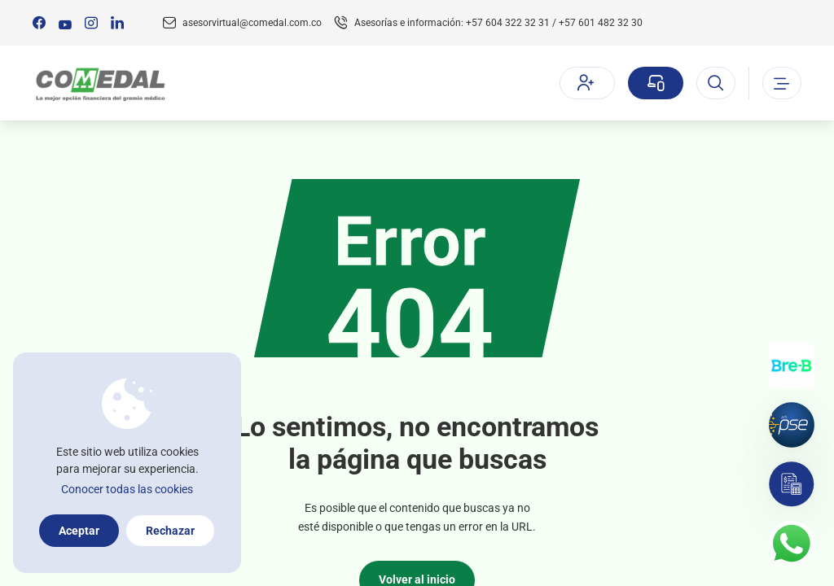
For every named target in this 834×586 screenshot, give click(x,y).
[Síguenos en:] (39, 23)
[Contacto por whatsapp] (791, 543)
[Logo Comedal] (100, 83)
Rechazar (170, 530)
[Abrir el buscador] (715, 83)
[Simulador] (791, 484)
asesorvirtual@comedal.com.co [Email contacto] (252, 22)
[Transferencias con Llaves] (791, 365)
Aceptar (79, 530)
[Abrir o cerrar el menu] (781, 83)
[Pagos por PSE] (791, 425)
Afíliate (585, 82)
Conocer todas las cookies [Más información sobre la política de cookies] (127, 489)
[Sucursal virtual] (655, 83)
